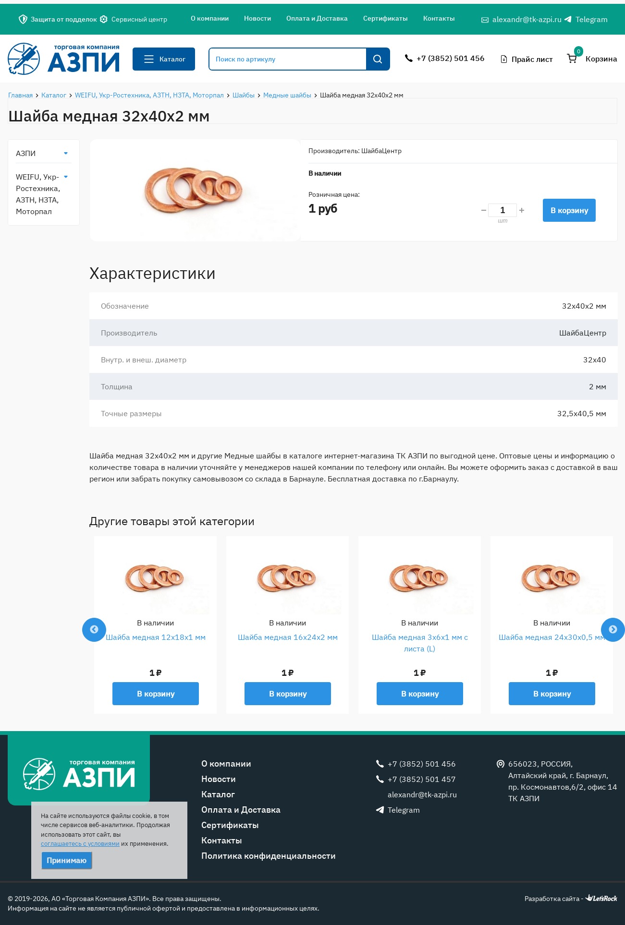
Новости (257, 18)
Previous (94, 630)
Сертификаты (385, 18)
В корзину (569, 210)
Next (613, 630)
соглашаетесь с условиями (80, 844)
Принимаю (66, 860)
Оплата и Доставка (317, 18)
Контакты (439, 18)
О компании (210, 18)
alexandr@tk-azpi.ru (527, 19)
